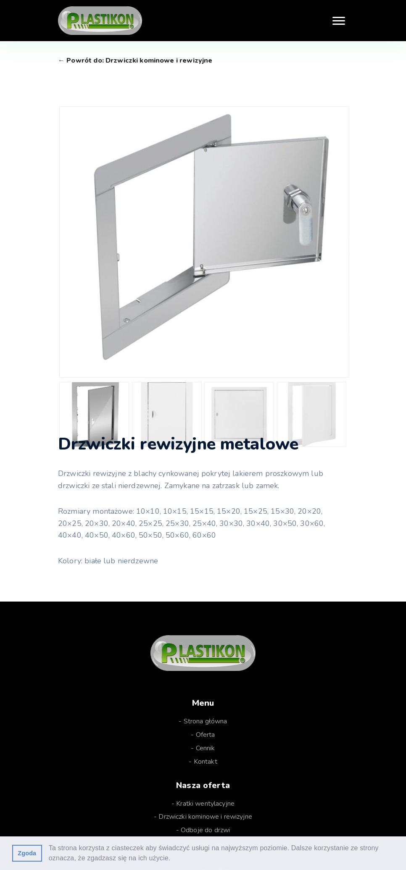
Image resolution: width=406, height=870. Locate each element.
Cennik (205, 748)
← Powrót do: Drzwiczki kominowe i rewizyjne (135, 60)
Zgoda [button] (27, 853)
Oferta (205, 734)
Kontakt (205, 761)
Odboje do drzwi (205, 830)
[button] (173, 859)
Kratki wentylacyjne (205, 803)
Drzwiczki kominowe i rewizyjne (205, 816)
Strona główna (205, 721)
